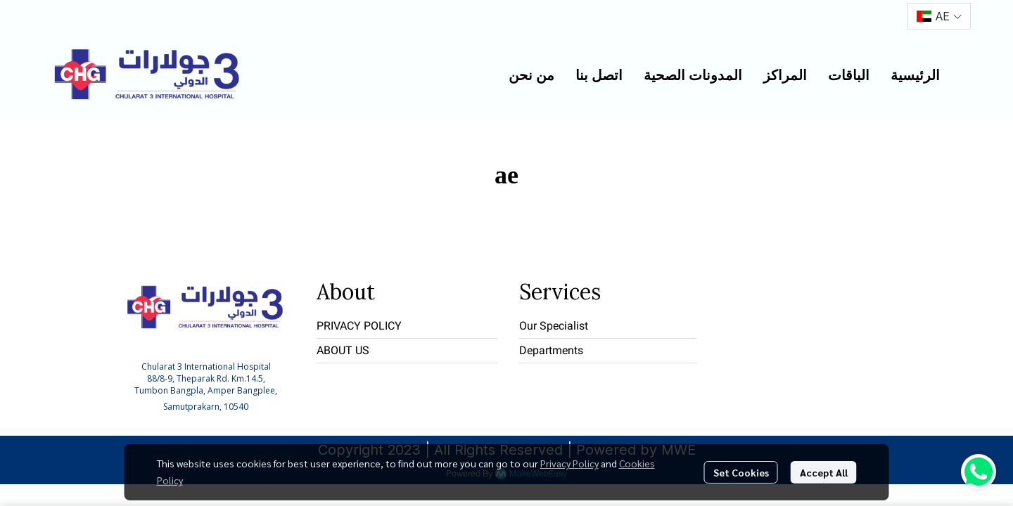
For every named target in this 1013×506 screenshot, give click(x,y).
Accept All (824, 472)
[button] (939, 16)
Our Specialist (553, 325)
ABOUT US (343, 350)
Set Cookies (741, 472)
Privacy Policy (569, 463)
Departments (551, 350)
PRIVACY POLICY (359, 325)
